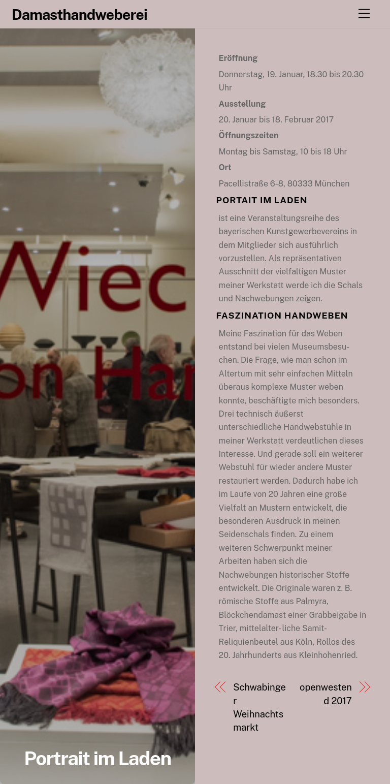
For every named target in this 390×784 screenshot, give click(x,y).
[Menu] (364, 14)
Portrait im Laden (97, 758)
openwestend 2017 (326, 694)
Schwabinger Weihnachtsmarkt (259, 707)
